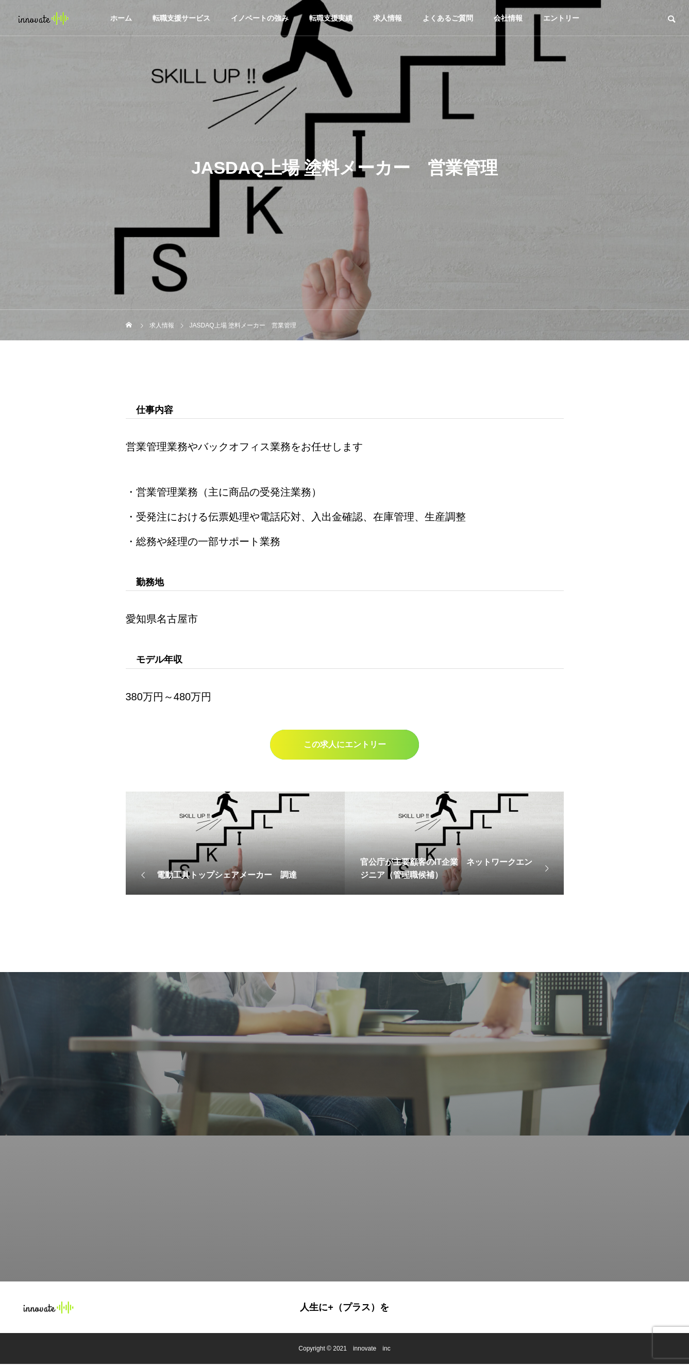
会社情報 (508, 18)
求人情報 (387, 18)
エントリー (561, 18)
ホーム (121, 18)
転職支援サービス (181, 18)
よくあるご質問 (448, 18)
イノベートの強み (260, 18)
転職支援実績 (330, 18)
